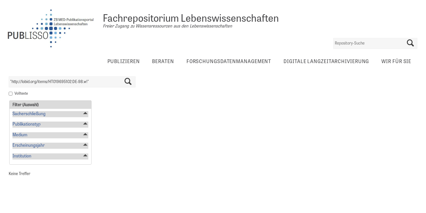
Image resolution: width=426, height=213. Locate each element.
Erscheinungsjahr (28, 145)
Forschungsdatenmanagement (229, 62)
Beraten (163, 62)
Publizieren (123, 62)
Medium (19, 135)
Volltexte (21, 94)
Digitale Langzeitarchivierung (326, 62)
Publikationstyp (26, 124)
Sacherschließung (28, 114)
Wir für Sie (396, 62)
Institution (21, 156)
